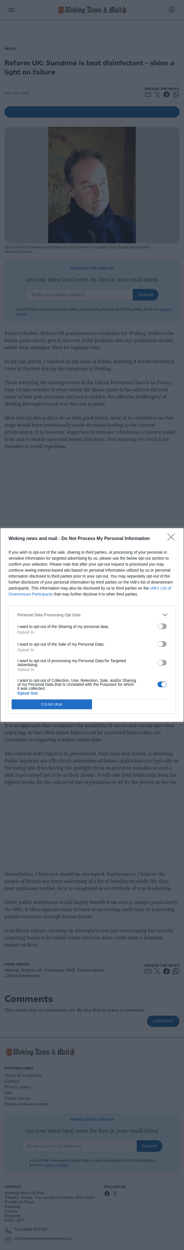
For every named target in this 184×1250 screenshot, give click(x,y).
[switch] (162, 626)
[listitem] (92, 615)
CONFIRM (52, 704)
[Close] (172, 538)
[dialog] (92, 625)
